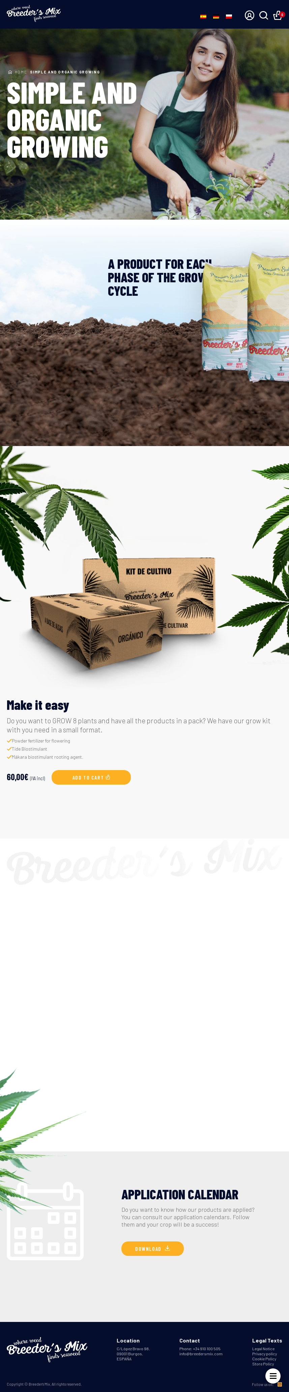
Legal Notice (263, 1348)
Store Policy (263, 1363)
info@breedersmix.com (201, 1353)
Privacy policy (264, 1353)
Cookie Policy (264, 1358)
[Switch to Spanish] (203, 16)
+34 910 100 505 (207, 1348)
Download (152, 1248)
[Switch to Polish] (229, 16)
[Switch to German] (216, 16)
